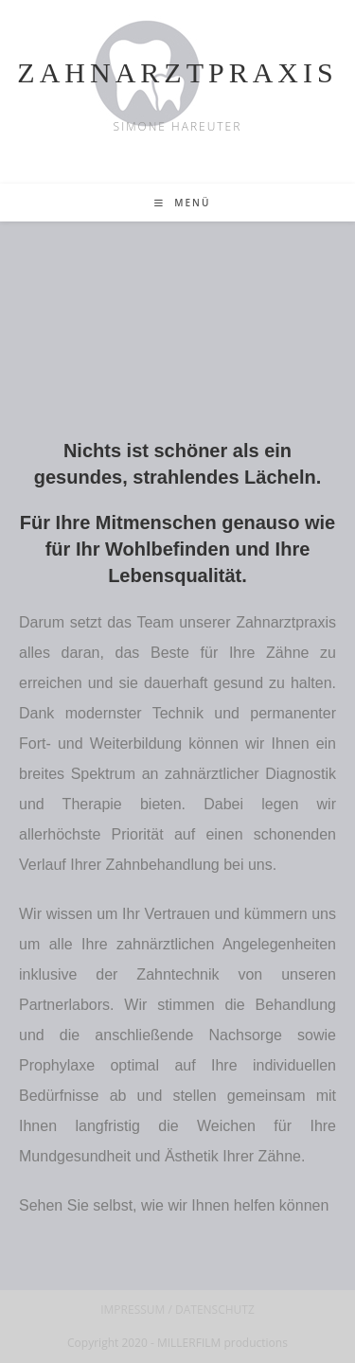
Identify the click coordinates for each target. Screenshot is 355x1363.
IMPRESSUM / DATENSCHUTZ (177, 1309)
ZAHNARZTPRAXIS (177, 72)
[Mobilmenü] (182, 202)
